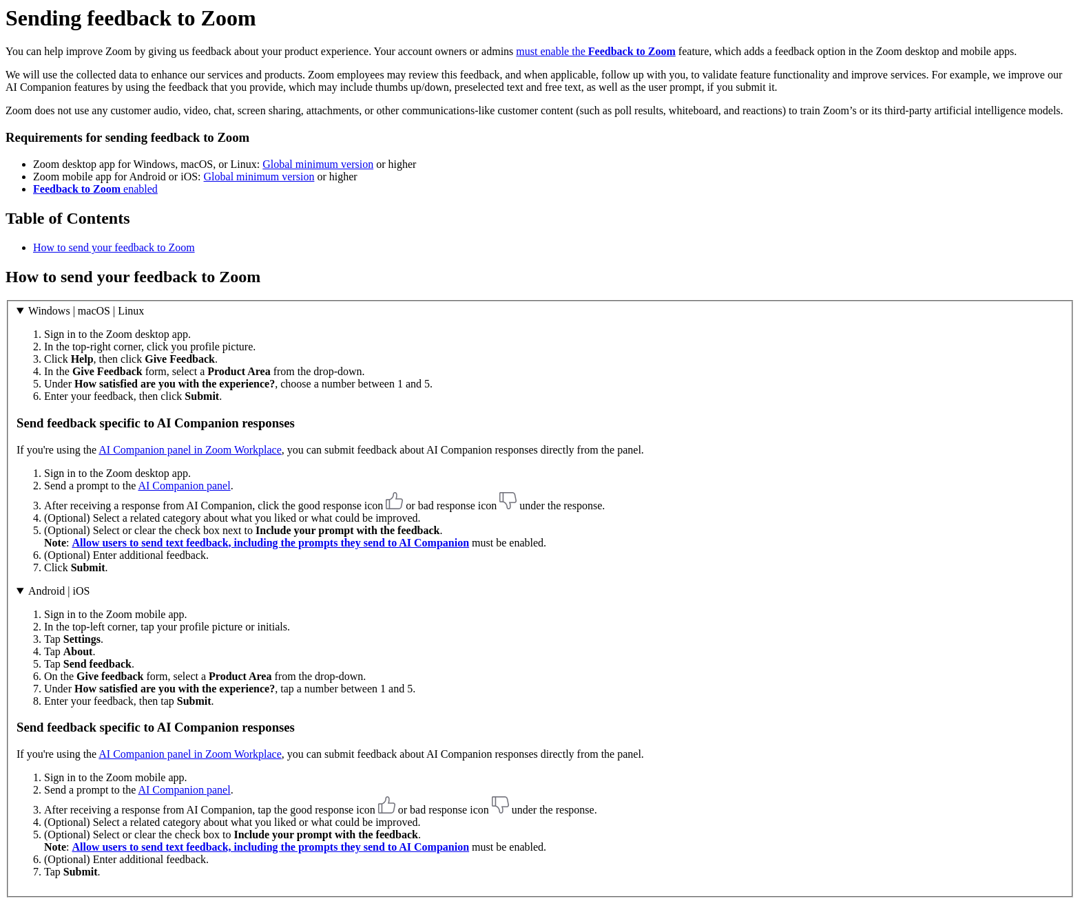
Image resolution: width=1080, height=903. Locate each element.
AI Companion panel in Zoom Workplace (189, 450)
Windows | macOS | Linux (86, 311)
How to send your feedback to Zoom (114, 247)
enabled (95, 189)
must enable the (596, 51)
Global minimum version (317, 164)
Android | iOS (59, 591)
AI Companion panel (184, 485)
